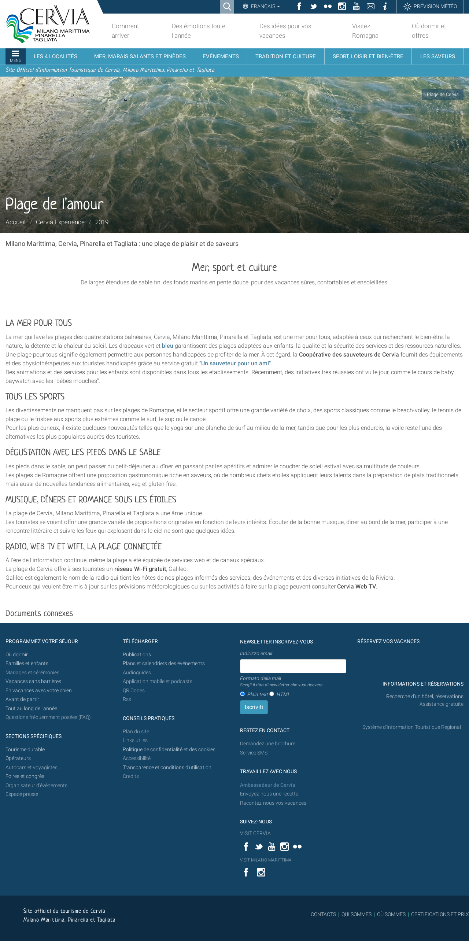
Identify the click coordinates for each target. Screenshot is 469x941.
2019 (101, 222)
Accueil (15, 222)
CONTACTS (323, 914)
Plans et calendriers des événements (164, 663)
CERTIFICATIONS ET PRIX (440, 914)
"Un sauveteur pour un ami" (235, 363)
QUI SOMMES (356, 914)
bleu (167, 345)
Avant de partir (22, 699)
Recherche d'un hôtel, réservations (425, 696)
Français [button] (265, 6)
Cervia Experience (60, 222)
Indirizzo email (256, 653)
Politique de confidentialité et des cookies (169, 749)
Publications (137, 655)
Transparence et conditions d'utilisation (167, 767)
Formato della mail (282, 682)
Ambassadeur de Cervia (267, 785)
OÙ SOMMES (391, 914)
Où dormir (16, 655)
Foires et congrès (24, 776)
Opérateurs (18, 758)
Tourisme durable (25, 749)
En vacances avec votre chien (39, 690)
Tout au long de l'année (31, 708)
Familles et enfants (26, 663)
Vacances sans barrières (33, 681)
